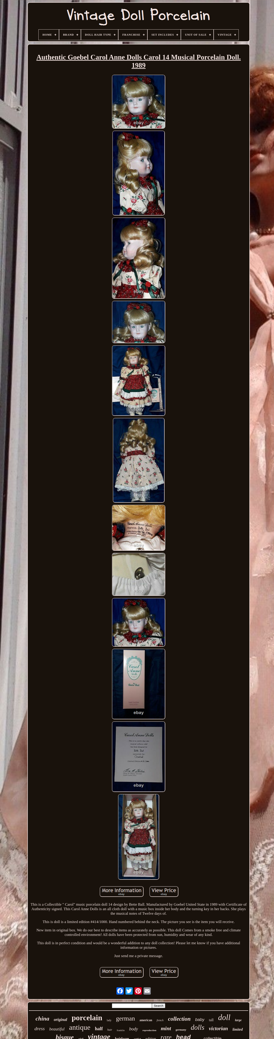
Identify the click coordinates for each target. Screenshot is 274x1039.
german (125, 1018)
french (160, 1020)
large (238, 1020)
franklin (121, 1030)
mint (166, 1028)
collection (179, 1019)
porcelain (87, 1018)
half (99, 1028)
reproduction (149, 1030)
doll (224, 1017)
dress (39, 1028)
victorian (218, 1028)
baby (199, 1019)
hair (109, 1029)
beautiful (57, 1029)
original (60, 1019)
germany (181, 1029)
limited (237, 1029)
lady (109, 1020)
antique (79, 1027)
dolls (197, 1027)
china (42, 1018)
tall (211, 1020)
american (145, 1020)
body (133, 1028)
